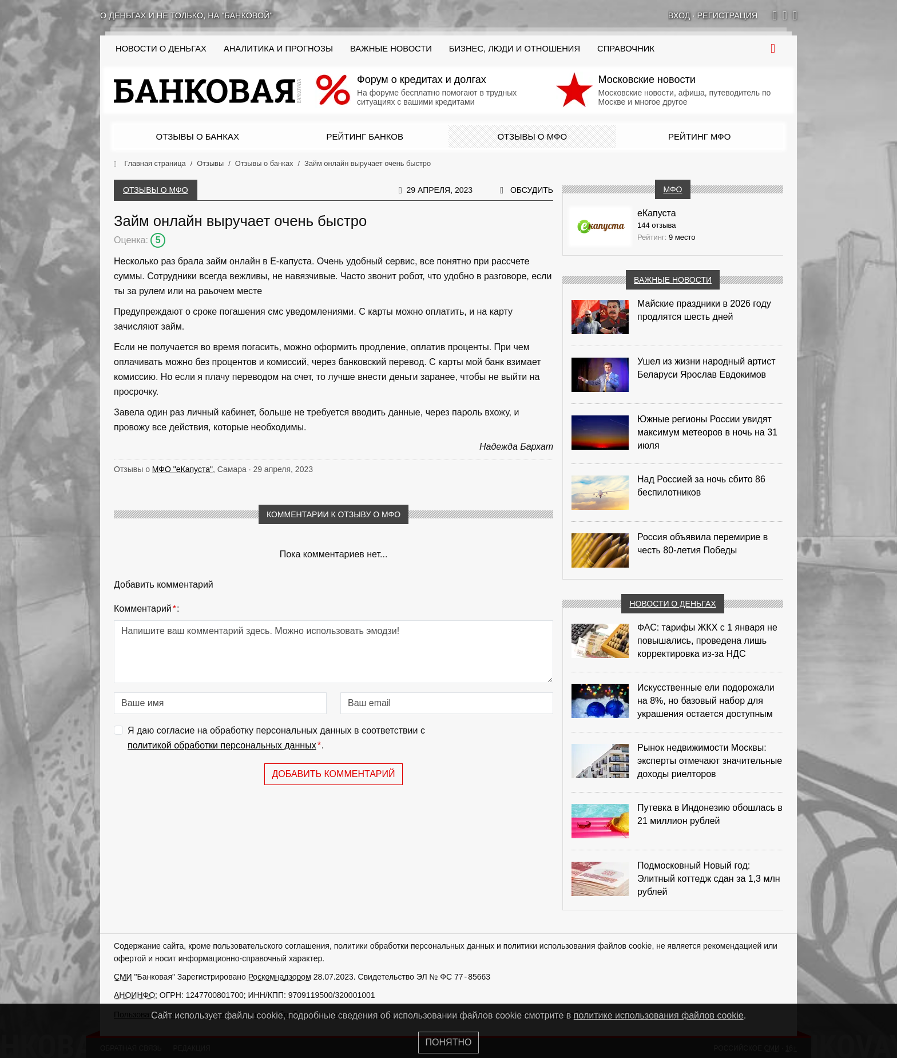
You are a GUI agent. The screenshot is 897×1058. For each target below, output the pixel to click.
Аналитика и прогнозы (278, 48)
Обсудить (531, 190)
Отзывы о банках (197, 136)
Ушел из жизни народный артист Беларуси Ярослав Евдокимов (706, 367)
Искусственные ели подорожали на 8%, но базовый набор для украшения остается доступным (706, 701)
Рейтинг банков (365, 136)
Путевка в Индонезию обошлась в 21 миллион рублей (710, 814)
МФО (672, 189)
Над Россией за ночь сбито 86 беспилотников (701, 485)
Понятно (449, 1042)
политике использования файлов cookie (659, 1015)
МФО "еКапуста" (182, 469)
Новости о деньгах (672, 603)
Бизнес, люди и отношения (514, 48)
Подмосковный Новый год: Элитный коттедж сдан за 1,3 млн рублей (708, 879)
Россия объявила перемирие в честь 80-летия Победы (702, 543)
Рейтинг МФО (699, 136)
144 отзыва (656, 225)
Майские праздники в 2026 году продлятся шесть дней (704, 310)
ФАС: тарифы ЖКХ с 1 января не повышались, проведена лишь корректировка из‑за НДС (707, 641)
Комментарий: (146, 608)
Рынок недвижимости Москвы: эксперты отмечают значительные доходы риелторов (709, 761)
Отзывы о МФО (532, 136)
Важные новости (391, 48)
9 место (682, 237)
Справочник (625, 48)
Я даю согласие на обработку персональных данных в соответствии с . (276, 739)
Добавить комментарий (333, 774)
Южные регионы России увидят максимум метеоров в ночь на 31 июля (707, 432)
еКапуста (656, 213)
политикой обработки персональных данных (222, 745)
